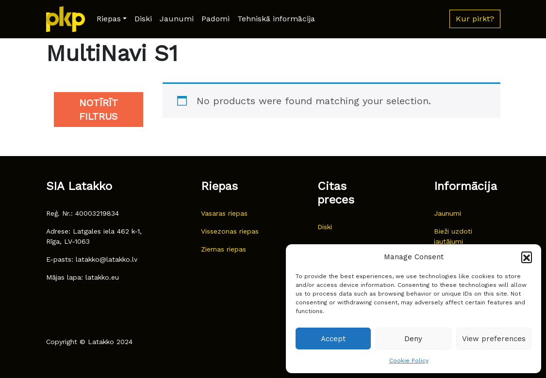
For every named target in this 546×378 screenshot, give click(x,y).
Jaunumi (177, 18)
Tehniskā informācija (276, 18)
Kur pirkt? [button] (475, 18)
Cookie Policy (409, 360)
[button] (526, 257)
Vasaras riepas (224, 213)
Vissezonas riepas (230, 231)
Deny (413, 338)
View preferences (494, 338)
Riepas (109, 18)
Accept (333, 338)
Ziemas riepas (223, 249)
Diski (143, 18)
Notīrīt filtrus (98, 109)
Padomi (215, 18)
